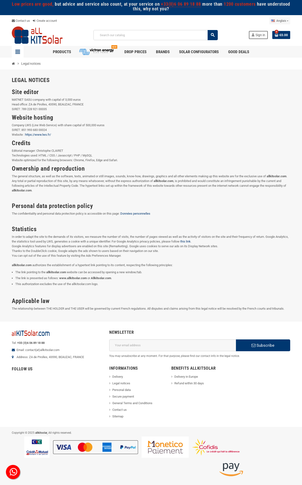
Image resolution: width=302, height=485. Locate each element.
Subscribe (263, 345)
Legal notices (121, 383)
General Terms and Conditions (132, 403)
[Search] (155, 35)
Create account (45, 20)
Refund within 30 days (189, 383)
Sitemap (117, 416)
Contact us (21, 20)
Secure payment (123, 396)
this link (185, 241)
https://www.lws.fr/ (38, 134)
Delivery (117, 376)
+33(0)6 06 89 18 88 (181, 4)
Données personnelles (135, 213)
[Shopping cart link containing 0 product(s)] (281, 35)
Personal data (121, 390)
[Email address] (172, 345)
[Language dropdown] (279, 20)
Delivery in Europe (186, 376)
